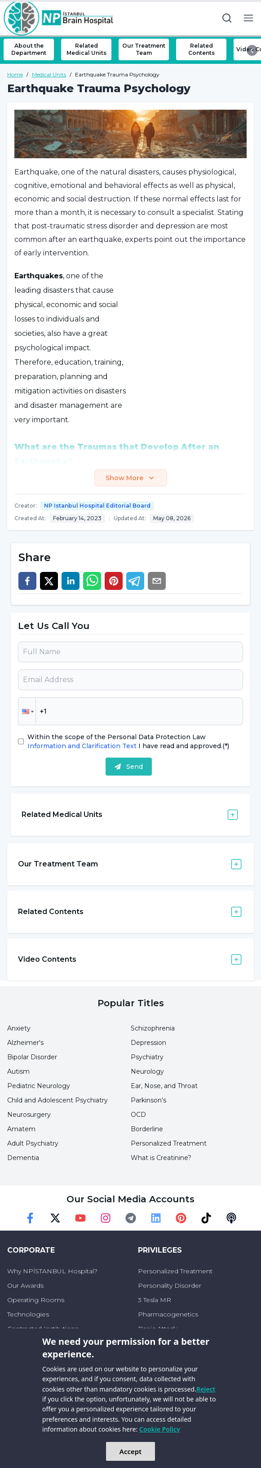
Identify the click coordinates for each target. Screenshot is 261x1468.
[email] (157, 581)
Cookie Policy (159, 1429)
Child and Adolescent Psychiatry (57, 1100)
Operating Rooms (35, 1300)
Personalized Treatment (169, 1143)
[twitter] (49, 581)
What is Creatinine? (161, 1158)
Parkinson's (148, 1100)
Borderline (147, 1129)
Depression (148, 1043)
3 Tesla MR (154, 1300)
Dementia (23, 1158)
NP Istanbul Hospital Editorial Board (97, 505)
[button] (26, 711)
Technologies (28, 1314)
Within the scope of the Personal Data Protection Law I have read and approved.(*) (128, 741)
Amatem (21, 1129)
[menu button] (248, 18)
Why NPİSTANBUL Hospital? (52, 1271)
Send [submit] (129, 767)
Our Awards (25, 1285)
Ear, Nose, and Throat (164, 1086)
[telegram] (135, 581)
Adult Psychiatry (32, 1143)
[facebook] (27, 581)
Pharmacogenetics (168, 1314)
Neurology (147, 1071)
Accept (130, 1451)
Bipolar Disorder (32, 1057)
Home (15, 74)
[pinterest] (114, 581)
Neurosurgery (29, 1115)
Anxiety (19, 1028)
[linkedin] (71, 581)
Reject (205, 1389)
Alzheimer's (25, 1043)
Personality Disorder (169, 1285)
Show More (131, 477)
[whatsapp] (92, 581)
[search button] (227, 18)
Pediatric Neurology (38, 1086)
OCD (138, 1115)
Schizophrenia (153, 1028)
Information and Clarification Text (82, 746)
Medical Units (49, 74)
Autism (18, 1071)
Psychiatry (147, 1057)
